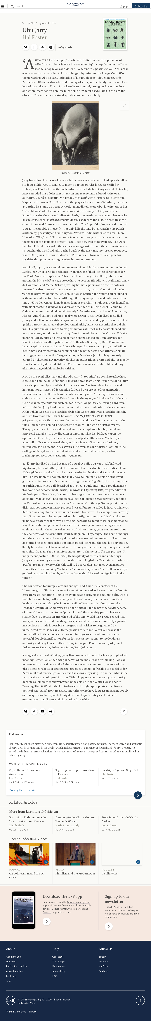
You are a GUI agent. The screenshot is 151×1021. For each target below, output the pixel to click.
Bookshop (11, 976)
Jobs (8, 981)
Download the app (62, 897)
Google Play (58, 909)
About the (13, 957)
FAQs (55, 976)
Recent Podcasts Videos (28, 839)
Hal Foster (34, 38)
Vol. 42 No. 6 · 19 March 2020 (39, 23)
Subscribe (136, 6)
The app (58, 961)
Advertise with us (14, 971)
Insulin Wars (110, 873)
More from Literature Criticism (33, 812)
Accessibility (58, 971)
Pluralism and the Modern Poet (75, 873)
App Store (76, 905)
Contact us (58, 957)
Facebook (104, 971)
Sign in (119, 6)
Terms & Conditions (16, 1012)
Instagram (104, 961)
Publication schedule (16, 966)
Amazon (47, 912)
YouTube (103, 966)
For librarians (58, 966)
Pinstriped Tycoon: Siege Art (120, 770)
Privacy (32, 1012)
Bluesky (102, 957)
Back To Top (140, 1000)
